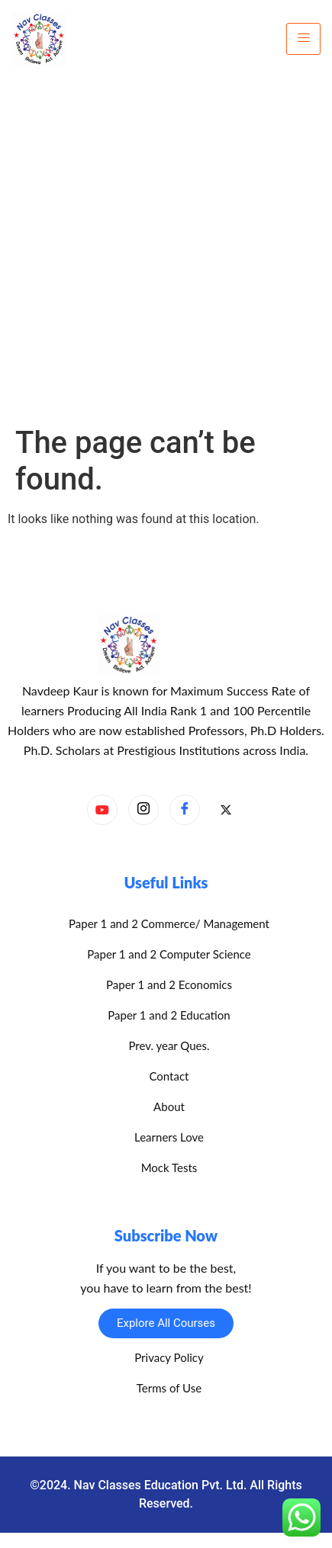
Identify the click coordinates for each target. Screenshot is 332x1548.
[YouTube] (102, 810)
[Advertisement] (166, 251)
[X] (226, 810)
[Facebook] (184, 810)
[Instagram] (143, 810)
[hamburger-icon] (303, 39)
